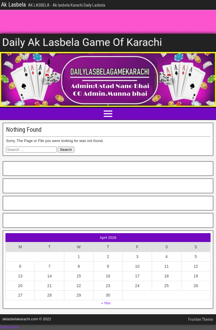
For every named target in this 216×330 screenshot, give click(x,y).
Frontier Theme (200, 319)
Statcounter (9, 327)
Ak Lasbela (13, 4)
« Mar (106, 303)
